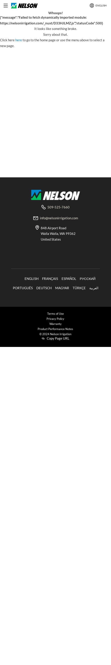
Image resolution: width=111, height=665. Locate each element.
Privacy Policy (55, 318)
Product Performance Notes (55, 329)
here (19, 40)
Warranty (55, 324)
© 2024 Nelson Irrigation (55, 334)
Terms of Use (55, 313)
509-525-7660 (58, 207)
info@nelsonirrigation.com (59, 218)
